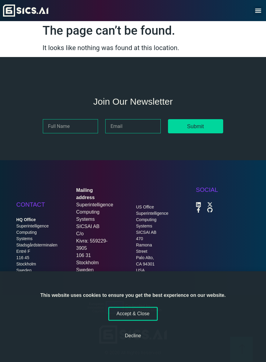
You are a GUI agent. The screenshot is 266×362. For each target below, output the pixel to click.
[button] (258, 11)
